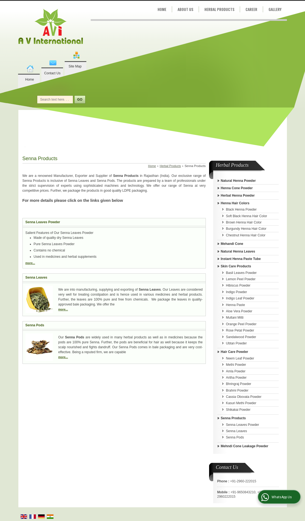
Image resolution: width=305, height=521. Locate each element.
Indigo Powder (236, 292)
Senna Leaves (36, 277)
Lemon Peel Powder (241, 279)
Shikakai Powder (238, 410)
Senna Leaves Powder (42, 222)
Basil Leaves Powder (241, 273)
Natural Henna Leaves (238, 251)
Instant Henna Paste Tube (241, 259)
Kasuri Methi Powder (241, 403)
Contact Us (52, 73)
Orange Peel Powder (241, 324)
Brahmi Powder (237, 390)
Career (251, 9)
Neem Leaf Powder (240, 358)
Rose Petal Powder (240, 330)
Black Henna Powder (241, 209)
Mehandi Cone (232, 244)
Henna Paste (235, 305)
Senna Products (233, 418)
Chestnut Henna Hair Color (246, 235)
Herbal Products (219, 9)
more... (30, 263)
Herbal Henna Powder (238, 195)
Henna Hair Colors (235, 203)
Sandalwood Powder (241, 337)
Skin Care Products (236, 266)
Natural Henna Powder (238, 181)
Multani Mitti (235, 317)
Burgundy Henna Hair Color (246, 229)
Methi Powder (236, 365)
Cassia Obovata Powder (243, 397)
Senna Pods (34, 325)
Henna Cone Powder (237, 188)
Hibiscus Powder (238, 285)
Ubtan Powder (236, 343)
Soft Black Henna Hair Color (246, 216)
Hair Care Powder (234, 352)
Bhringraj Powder (238, 384)
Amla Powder (236, 371)
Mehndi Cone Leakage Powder (244, 446)
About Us (185, 9)
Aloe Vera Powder (239, 311)
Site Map (75, 66)
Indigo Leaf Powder (240, 298)
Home (29, 79)
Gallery (275, 9)
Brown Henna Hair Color (244, 222)
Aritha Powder (236, 378)
